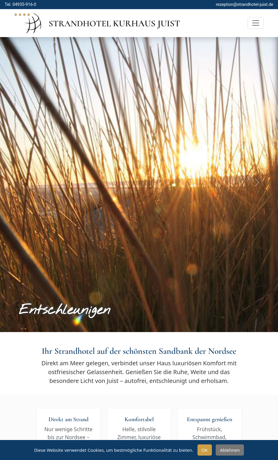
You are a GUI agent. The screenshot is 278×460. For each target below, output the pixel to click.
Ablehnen (230, 450)
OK (205, 450)
